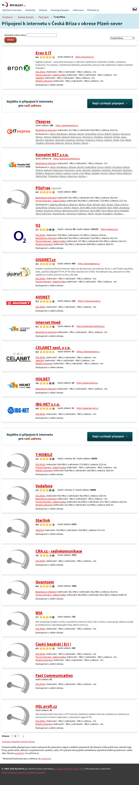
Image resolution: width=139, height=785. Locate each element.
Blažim (82, 204)
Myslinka (49, 143)
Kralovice (90, 140)
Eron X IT (43, 52)
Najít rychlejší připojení (108, 103)
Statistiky (30, 10)
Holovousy (75, 136)
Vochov (82, 176)
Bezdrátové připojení (46, 130)
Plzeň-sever (44, 17)
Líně (122, 140)
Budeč (110, 204)
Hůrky (91, 213)
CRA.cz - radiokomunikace (59, 551)
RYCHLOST (18, 5)
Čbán (116, 204)
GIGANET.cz (46, 259)
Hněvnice (84, 210)
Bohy (52, 133)
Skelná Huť (41, 176)
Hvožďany (107, 213)
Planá (119, 173)
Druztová (125, 133)
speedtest (19, 753)
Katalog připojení (60, 10)
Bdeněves (63, 204)
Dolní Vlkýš (112, 207)
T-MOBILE (44, 454)
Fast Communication (54, 675)
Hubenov (82, 213)
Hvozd (98, 213)
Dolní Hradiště (98, 207)
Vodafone (44, 485)
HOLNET (43, 378)
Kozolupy (70, 140)
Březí (89, 204)
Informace (78, 10)
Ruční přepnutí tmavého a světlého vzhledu (23, 772)
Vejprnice (72, 176)
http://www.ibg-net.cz (87, 408)
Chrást (116, 136)
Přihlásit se (93, 10)
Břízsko (72, 133)
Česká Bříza (90, 133)
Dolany (116, 133)
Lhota (116, 140)
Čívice (100, 133)
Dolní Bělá (85, 207)
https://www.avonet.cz (89, 300)
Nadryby (59, 143)
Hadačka (56, 136)
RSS (81, 768)
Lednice (108, 140)
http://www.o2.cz (109, 229)
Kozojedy (60, 140)
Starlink (43, 520)
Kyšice (99, 140)
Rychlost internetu (12, 10)
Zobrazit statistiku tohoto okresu (18, 741)
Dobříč (107, 133)
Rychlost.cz (8, 17)
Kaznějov (49, 140)
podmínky (46, 758)
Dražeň (39, 210)
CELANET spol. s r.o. (53, 347)
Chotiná (108, 136)
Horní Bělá (95, 210)
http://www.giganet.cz (89, 263)
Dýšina (47, 136)
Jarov (123, 136)
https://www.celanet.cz (88, 351)
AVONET (43, 297)
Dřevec (39, 136)
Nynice (68, 143)
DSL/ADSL (40, 71)
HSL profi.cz (46, 706)
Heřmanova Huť (70, 210)
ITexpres (43, 121)
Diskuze (43, 10)
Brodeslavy (62, 133)
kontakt (58, 768)
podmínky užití (70, 768)
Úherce (62, 176)
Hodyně (65, 136)
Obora (84, 143)
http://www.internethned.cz (91, 326)
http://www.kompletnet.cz (66, 158)
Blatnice (73, 204)
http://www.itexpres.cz (67, 125)
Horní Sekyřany (43, 213)
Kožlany (80, 140)
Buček (80, 133)
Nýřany (76, 143)
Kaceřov (40, 140)
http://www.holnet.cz (87, 382)
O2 (38, 225)
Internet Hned (48, 322)
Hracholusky (58, 213)
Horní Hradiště (121, 210)
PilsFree (43, 187)
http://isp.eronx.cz (84, 56)
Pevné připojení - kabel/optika (51, 74)
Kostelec (106, 170)
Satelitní (40, 77)
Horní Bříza (107, 210)
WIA (39, 612)
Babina (53, 204)
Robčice (127, 173)
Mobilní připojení (44, 80)
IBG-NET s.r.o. (48, 404)
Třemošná (53, 176)
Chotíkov (98, 136)
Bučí (103, 204)
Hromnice (87, 136)
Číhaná (51, 207)
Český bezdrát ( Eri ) (53, 644)
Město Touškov (92, 173)
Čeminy (124, 204)
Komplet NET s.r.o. (52, 154)
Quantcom (45, 581)
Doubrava (124, 207)
